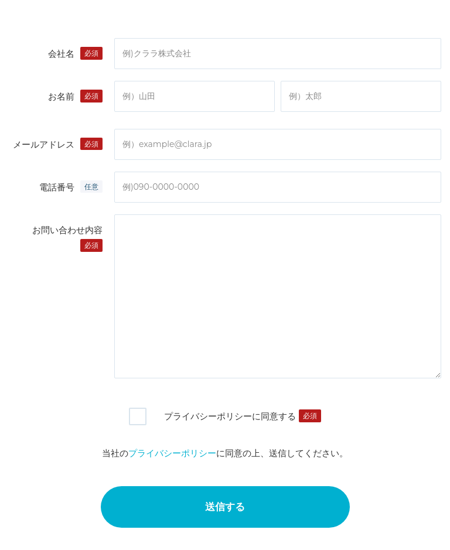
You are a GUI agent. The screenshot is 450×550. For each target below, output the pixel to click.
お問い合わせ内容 (67, 229)
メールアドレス (43, 144)
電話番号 (56, 187)
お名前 (61, 96)
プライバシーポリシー (172, 453)
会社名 (61, 53)
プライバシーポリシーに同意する (230, 416)
